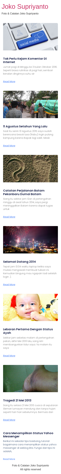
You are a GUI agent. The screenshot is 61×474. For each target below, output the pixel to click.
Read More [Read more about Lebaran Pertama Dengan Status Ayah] (9, 356)
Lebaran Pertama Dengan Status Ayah (28, 331)
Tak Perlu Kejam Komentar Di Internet (25, 60)
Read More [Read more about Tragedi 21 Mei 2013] (9, 420)
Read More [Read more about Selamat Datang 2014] (9, 284)
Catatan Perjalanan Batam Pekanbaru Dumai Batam (24, 192)
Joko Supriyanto (25, 6)
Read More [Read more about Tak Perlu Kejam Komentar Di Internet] (9, 81)
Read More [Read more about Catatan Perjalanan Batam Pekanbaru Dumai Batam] (9, 217)
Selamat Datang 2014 (19, 262)
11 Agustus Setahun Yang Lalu (25, 126)
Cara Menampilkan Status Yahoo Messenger (28, 434)
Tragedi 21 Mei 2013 (17, 400)
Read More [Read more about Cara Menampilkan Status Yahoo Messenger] (9, 459)
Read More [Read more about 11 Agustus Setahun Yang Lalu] (9, 146)
